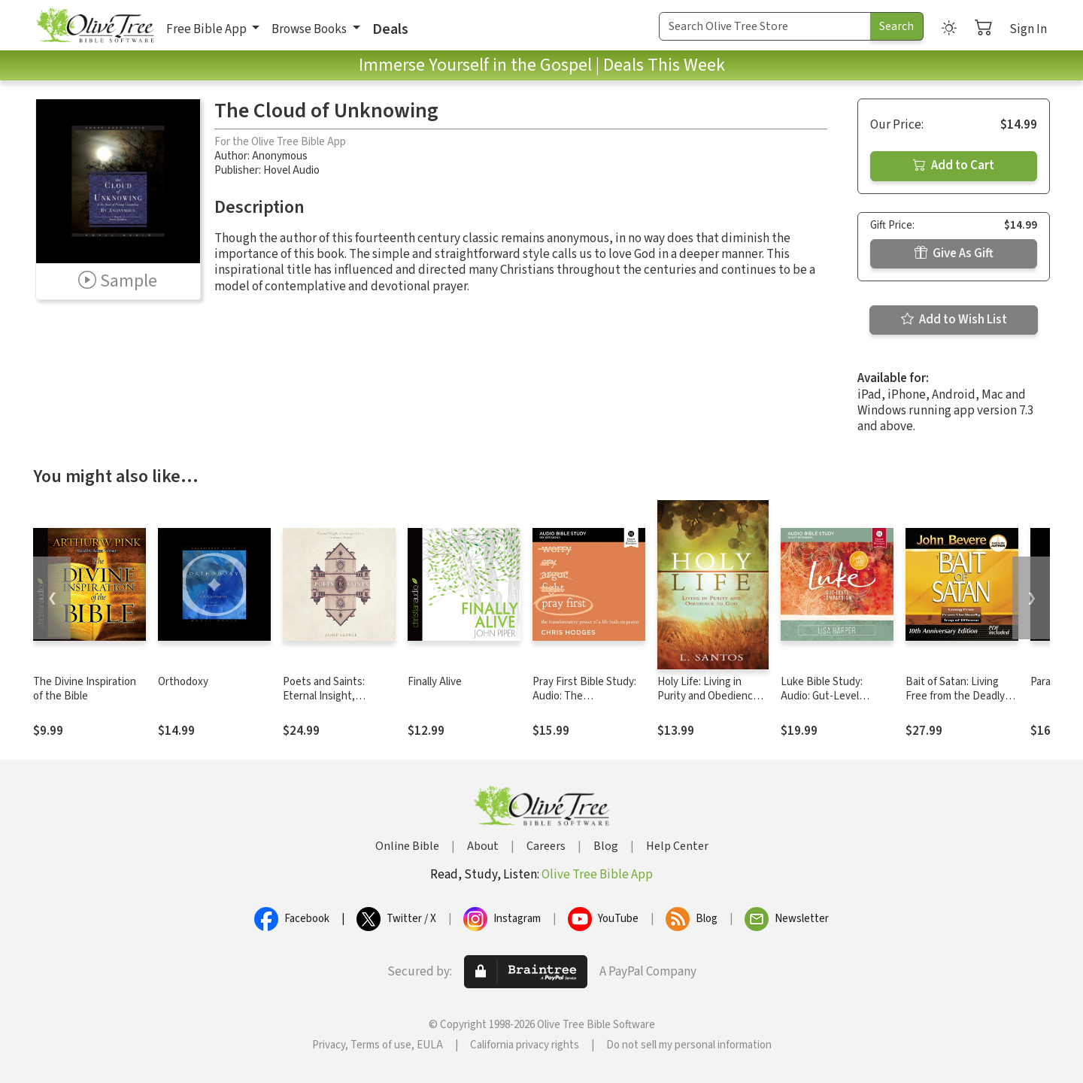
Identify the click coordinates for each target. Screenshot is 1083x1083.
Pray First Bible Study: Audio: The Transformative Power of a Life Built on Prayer (587, 703)
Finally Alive (435, 682)
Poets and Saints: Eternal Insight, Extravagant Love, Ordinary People (326, 703)
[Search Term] (765, 26)
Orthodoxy (183, 682)
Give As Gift (954, 253)
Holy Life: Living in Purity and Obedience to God (708, 696)
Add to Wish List (954, 320)
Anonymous (280, 156)
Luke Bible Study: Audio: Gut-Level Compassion (822, 696)
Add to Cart (953, 165)
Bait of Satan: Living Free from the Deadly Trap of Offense (955, 696)
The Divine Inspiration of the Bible (84, 689)
